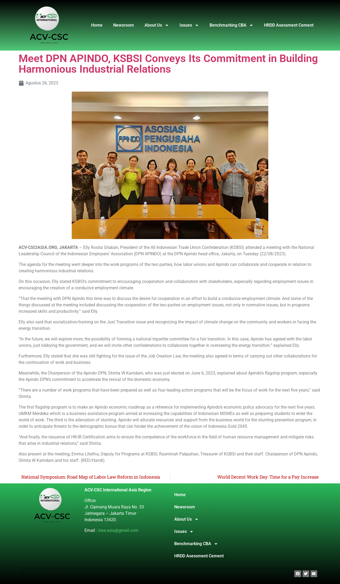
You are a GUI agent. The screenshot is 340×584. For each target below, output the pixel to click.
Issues (189, 25)
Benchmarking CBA (231, 25)
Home (97, 25)
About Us (156, 25)
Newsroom (123, 25)
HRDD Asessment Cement (288, 25)
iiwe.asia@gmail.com (118, 530)
